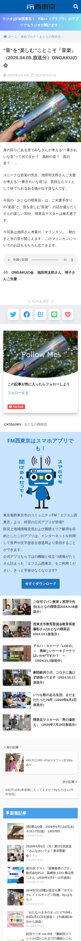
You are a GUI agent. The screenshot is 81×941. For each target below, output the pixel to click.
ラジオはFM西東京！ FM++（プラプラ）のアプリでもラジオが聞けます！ (40, 22)
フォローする (18, 393)
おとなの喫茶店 (35, 418)
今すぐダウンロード (40, 577)
